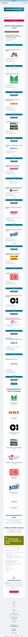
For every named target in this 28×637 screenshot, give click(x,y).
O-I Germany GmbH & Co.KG (14, 432)
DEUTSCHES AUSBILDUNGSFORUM (14, 614)
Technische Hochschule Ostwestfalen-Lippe (14, 462)
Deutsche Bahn (14, 477)
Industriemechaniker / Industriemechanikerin (14, 520)
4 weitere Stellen (14, 117)
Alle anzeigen (14, 383)
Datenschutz (16, 635)
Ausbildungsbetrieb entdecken (11, 61)
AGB (11, 635)
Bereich (6, 31)
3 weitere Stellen (14, 291)
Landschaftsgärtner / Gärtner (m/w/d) (12, 121)
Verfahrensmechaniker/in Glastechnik (17, 523)
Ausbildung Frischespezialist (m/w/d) (12, 73)
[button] (26, 3)
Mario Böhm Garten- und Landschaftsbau (14, 447)
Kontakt (22, 635)
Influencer (6, 583)
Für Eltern (14, 622)
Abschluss (16, 31)
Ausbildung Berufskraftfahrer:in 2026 (12, 273)
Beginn (11, 31)
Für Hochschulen (14, 619)
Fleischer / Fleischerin (8, 523)
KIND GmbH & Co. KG (14, 492)
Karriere (14, 604)
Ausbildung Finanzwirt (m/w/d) (11, 359)
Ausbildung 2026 (14, 0)
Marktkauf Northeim (14, 403)
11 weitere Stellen (14, 95)
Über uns (14, 603)
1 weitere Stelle (14, 161)
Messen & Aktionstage (14, 613)
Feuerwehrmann (7, 582)
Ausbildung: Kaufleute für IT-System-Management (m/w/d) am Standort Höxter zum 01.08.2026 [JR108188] (13, 36)
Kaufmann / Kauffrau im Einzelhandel (11, 519)
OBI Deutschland (14, 417)
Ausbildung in (10, 529)
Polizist (10, 583)
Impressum (5, 635)
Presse (14, 610)
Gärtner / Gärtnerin (20, 519)
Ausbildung (6, 5)
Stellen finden (14, 20)
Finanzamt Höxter (14, 507)
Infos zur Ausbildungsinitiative (11, 133)
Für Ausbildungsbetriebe (14, 618)
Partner (14, 605)
